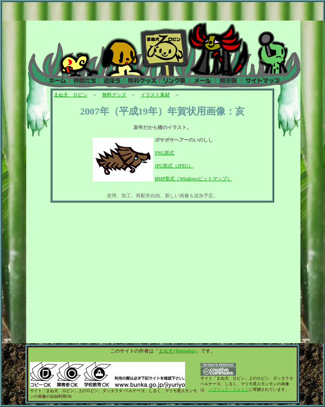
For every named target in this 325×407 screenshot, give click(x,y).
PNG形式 (164, 153)
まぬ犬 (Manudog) (177, 351)
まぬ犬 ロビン (71, 95)
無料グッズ (114, 95)
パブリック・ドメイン (228, 389)
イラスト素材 (155, 95)
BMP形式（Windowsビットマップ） (193, 179)
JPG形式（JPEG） (174, 166)
